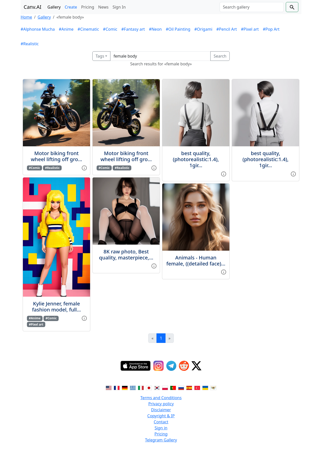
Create (71, 7)
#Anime (66, 29)
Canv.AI (33, 7)
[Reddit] (184, 366)
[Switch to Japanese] (149, 387)
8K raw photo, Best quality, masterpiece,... (126, 254)
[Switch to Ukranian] (205, 387)
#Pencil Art (226, 29)
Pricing (87, 7)
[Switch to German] (125, 387)
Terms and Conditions (161, 397)
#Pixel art (250, 29)
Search (220, 56)
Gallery (54, 7)
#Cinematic (88, 29)
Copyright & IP (161, 416)
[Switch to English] (109, 387)
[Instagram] (158, 366)
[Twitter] (196, 365)
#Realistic (30, 44)
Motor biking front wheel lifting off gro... (56, 156)
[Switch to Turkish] (197, 387)
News (103, 7)
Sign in (161, 428)
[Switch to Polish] (165, 387)
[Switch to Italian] (141, 387)
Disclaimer (161, 410)
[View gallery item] (84, 167)
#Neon (155, 29)
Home (26, 17)
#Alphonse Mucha (38, 29)
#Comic (110, 29)
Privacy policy (161, 404)
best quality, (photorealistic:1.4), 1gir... (196, 159)
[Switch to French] (117, 387)
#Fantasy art (133, 29)
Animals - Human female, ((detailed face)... (195, 260)
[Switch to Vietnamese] (213, 387)
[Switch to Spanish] (189, 387)
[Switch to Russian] (181, 387)
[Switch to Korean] (157, 387)
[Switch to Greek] (133, 387)
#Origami (203, 29)
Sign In (119, 7)
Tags (100, 56)
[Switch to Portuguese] (173, 387)
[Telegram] (171, 366)
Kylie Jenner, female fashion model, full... (56, 306)
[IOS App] (135, 366)
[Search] (252, 7)
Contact (161, 422)
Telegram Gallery (161, 440)
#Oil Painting (178, 29)
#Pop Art (271, 29)
